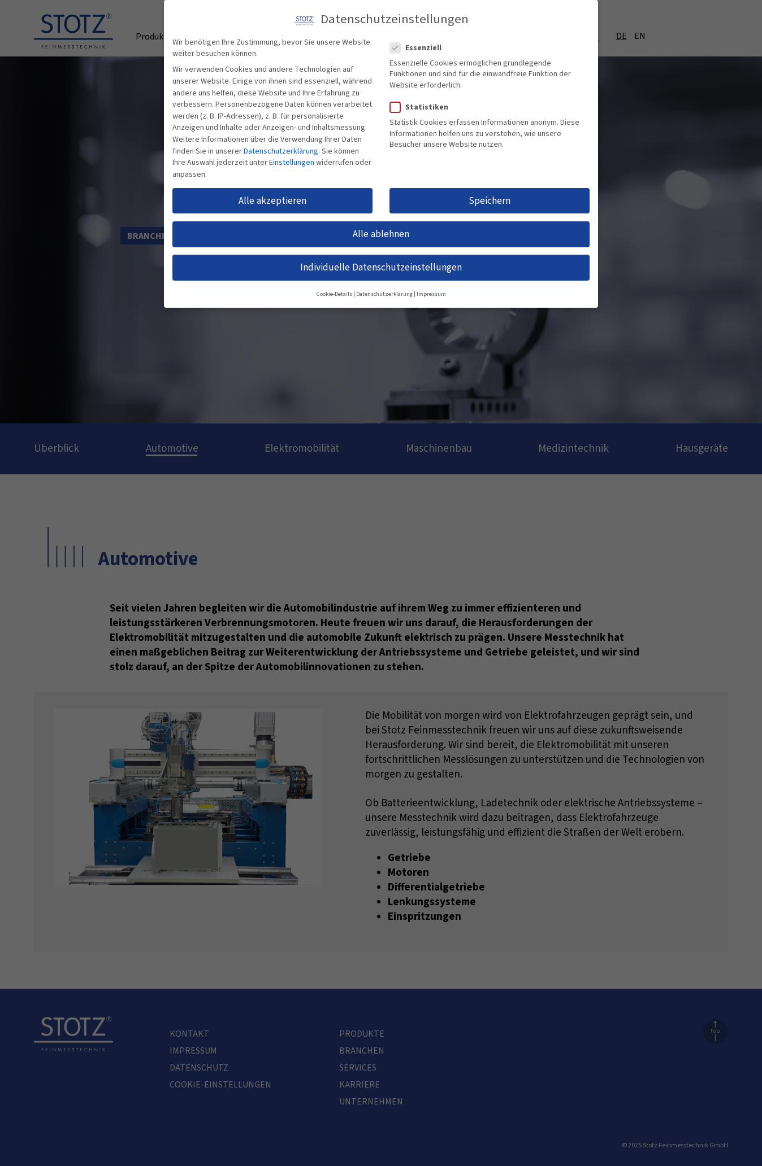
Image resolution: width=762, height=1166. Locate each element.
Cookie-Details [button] (334, 286)
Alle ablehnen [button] (381, 227)
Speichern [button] (489, 193)
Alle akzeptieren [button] (272, 193)
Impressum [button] (431, 286)
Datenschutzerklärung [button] (384, 286)
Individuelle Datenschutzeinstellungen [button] (381, 260)
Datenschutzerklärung (281, 143)
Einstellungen (291, 155)
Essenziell (420, 40)
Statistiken (423, 100)
